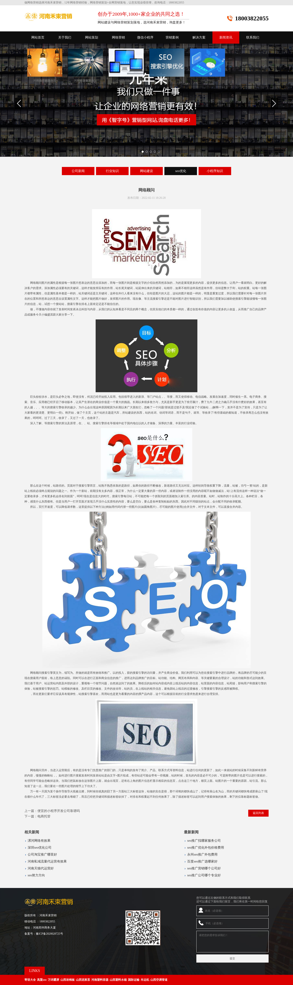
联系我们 (252, 37)
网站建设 (146, 171)
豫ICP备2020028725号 (49, 933)
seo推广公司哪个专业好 (204, 875)
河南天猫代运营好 (41, 868)
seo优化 (180, 171)
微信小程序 (145, 37)
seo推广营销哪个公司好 (204, 868)
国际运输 (133, 979)
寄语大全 (30, 979)
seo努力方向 (36, 875)
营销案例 (172, 37)
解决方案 (199, 37)
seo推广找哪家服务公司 (204, 840)
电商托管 (43, 816)
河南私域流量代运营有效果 (47, 861)
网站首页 (37, 37)
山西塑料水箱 (118, 979)
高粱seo (42, 979)
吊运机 (145, 979)
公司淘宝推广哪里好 (42, 854)
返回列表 (258, 813)
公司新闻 (78, 171)
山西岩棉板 (67, 979)
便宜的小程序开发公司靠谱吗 (58, 811)
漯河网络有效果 (39, 840)
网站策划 (91, 37)
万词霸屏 (53, 979)
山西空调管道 (158, 979)
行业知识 (112, 171)
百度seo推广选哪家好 (202, 861)
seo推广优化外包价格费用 (205, 847)
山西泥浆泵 (83, 979)
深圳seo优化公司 (39, 847)
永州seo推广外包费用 (202, 854)
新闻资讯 (225, 37)
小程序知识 (215, 171)
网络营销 (118, 37)
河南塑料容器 (99, 979)
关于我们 (64, 37)
